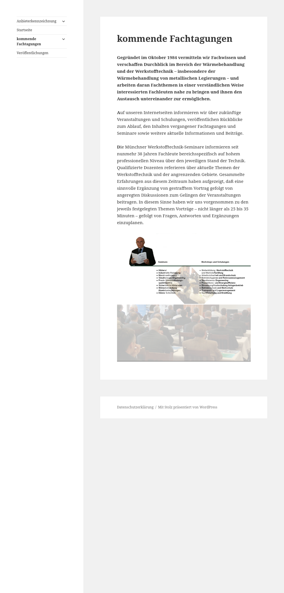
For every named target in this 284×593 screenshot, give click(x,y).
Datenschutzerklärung (135, 407)
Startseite (24, 30)
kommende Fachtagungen (29, 41)
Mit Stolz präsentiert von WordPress (187, 407)
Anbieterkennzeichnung (36, 21)
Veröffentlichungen (32, 52)
